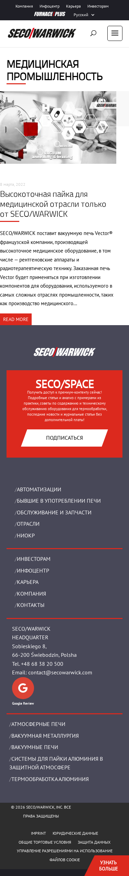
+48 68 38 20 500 (42, 663)
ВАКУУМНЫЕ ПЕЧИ (34, 747)
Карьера (73, 6)
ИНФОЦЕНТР (33, 570)
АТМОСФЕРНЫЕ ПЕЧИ (38, 723)
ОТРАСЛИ (28, 523)
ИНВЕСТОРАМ (34, 558)
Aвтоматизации (39, 489)
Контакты (30, 604)
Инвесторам (98, 6)
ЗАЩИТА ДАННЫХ (94, 842)
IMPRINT (38, 833)
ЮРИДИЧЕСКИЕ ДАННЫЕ (75, 833)
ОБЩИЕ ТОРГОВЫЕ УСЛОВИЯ (45, 842)
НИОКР (26, 535)
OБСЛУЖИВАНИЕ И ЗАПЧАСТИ (54, 512)
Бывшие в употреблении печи (59, 500)
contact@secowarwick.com (60, 672)
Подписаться (64, 437)
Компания (24, 6)
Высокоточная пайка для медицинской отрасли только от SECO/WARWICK (53, 204)
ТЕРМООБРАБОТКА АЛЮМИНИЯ (50, 779)
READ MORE (16, 319)
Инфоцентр (50, 6)
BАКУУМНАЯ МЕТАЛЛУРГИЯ (45, 735)
